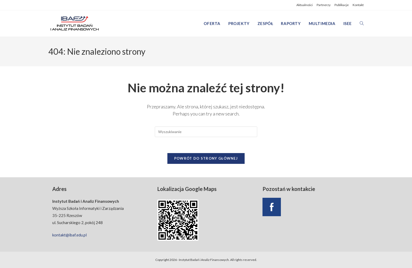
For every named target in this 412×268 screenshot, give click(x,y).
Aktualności (304, 5)
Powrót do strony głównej (206, 158)
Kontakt (358, 5)
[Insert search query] (206, 132)
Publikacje (341, 5)
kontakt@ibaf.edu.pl (69, 234)
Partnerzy (324, 5)
